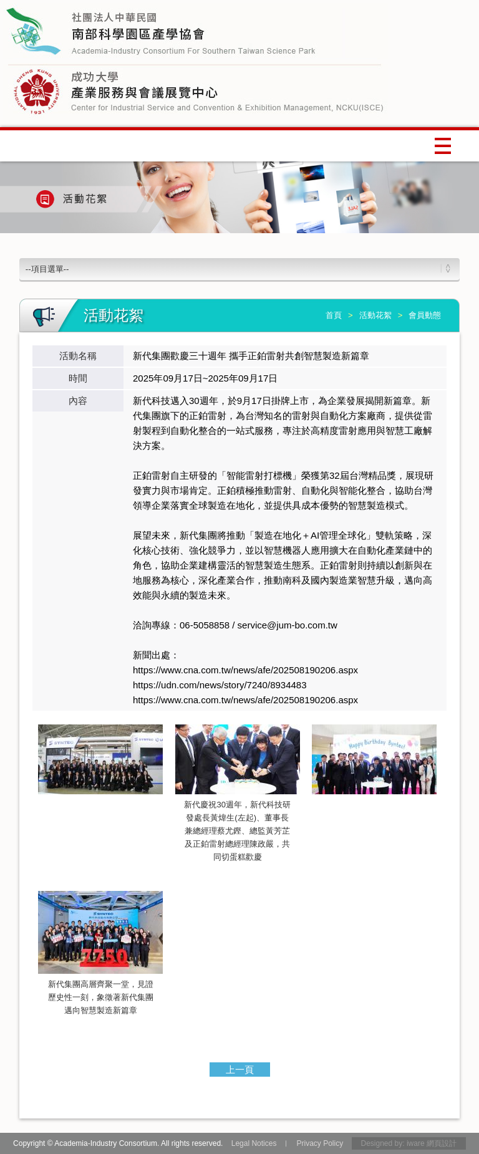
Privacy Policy (319, 1143)
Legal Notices (254, 1143)
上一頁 (240, 1069)
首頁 (334, 315)
